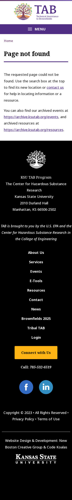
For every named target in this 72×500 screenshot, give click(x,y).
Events (36, 271)
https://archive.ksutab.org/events (31, 117)
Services (36, 262)
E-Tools (36, 280)
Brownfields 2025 (36, 318)
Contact (36, 299)
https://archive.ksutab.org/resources (33, 129)
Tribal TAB (36, 328)
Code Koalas (57, 447)
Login (36, 337)
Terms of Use (48, 419)
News (36, 309)
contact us (55, 87)
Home (8, 41)
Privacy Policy (23, 419)
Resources (36, 290)
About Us (36, 252)
